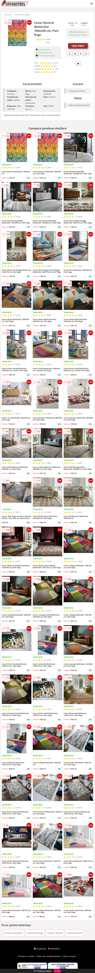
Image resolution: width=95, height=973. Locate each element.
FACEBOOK (40, 949)
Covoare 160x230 (55, 933)
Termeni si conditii (26, 956)
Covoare (8, 14)
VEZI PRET (78, 46)
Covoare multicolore (14, 933)
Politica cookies (69, 956)
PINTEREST (54, 949)
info (28, 178)
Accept (57, 970)
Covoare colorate (74, 933)
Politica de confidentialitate (48, 956)
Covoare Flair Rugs (22, 14)
